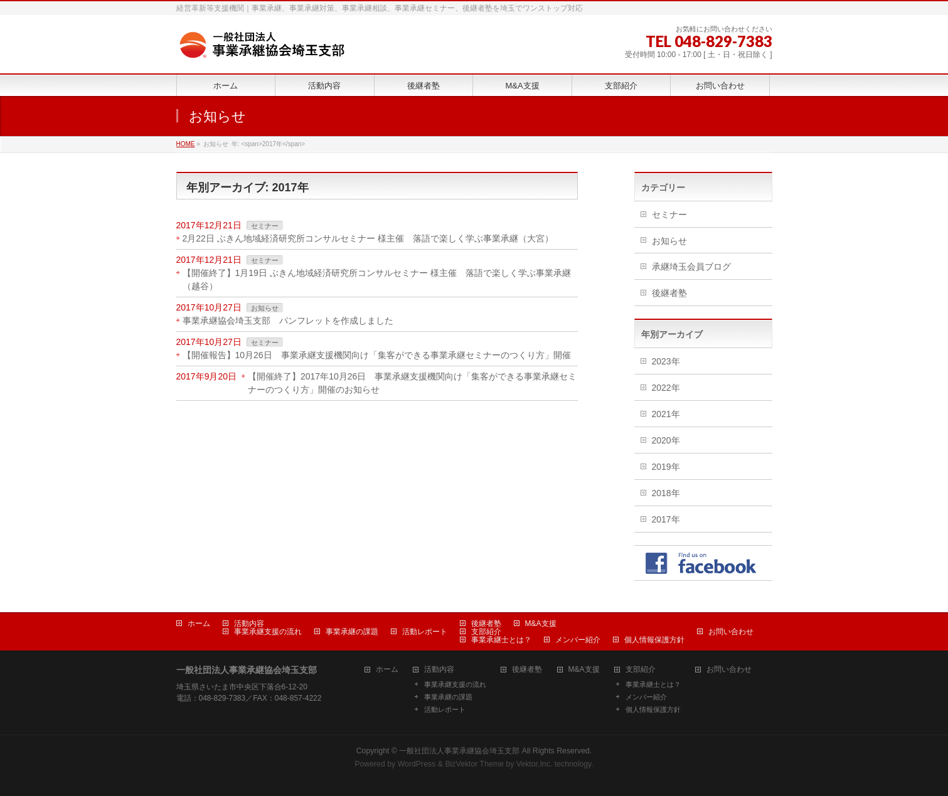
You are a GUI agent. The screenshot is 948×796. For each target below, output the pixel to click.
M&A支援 (541, 623)
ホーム (199, 623)
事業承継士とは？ (501, 639)
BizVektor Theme (474, 764)
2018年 (666, 493)
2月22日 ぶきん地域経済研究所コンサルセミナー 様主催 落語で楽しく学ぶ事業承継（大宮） (368, 238)
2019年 (666, 467)
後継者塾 (669, 293)
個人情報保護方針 (654, 639)
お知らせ (265, 308)
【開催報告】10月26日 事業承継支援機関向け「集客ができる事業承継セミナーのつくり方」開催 (380, 355)
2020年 (666, 440)
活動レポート (424, 631)
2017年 (666, 519)
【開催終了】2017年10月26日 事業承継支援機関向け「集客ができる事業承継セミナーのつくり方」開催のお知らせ (412, 383)
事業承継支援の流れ (268, 631)
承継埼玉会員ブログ (691, 267)
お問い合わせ (731, 631)
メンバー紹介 (577, 639)
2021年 (666, 414)
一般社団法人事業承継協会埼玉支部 (459, 750)
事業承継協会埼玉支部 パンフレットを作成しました (288, 321)
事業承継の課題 (352, 631)
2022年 (666, 388)
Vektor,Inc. (534, 764)
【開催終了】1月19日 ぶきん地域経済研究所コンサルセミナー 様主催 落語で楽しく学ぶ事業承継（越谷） (377, 279)
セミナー (265, 226)
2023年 (666, 361)
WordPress (417, 764)
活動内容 (249, 623)
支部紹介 (486, 631)
